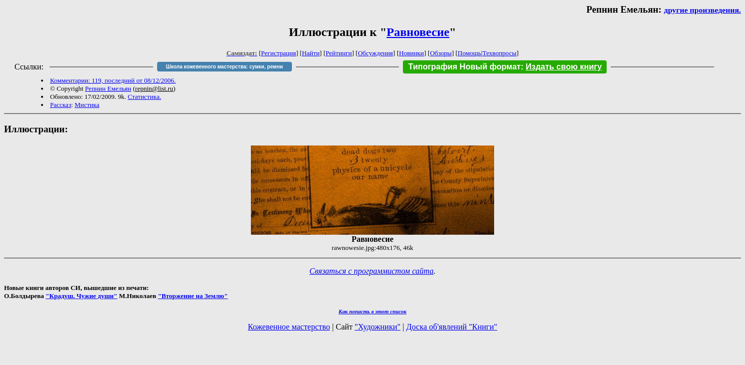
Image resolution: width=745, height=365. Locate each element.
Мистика (86, 104)
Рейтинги (339, 53)
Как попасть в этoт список (372, 311)
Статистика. (144, 96)
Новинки (411, 53)
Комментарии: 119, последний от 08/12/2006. (113, 80)
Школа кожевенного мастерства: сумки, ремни (224, 66)
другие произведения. (702, 10)
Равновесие (418, 32)
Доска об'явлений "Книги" (451, 326)
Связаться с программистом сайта (372, 271)
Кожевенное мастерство (289, 326)
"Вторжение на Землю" (193, 296)
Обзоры (441, 53)
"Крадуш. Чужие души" (82, 296)
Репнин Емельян (108, 88)
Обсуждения (375, 53)
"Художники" (377, 326)
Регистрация (278, 53)
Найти (311, 53)
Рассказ (60, 104)
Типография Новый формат (464, 66)
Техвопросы (499, 53)
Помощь (469, 53)
